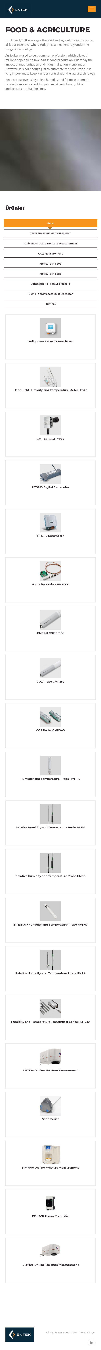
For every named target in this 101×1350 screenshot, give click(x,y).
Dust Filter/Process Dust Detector (50, 294)
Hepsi (50, 223)
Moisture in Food (51, 263)
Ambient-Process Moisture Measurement (50, 243)
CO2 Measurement (50, 253)
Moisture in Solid (51, 273)
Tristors (51, 304)
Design (91, 1332)
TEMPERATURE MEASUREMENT (50, 233)
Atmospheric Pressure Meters (50, 283)
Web (84, 1332)
